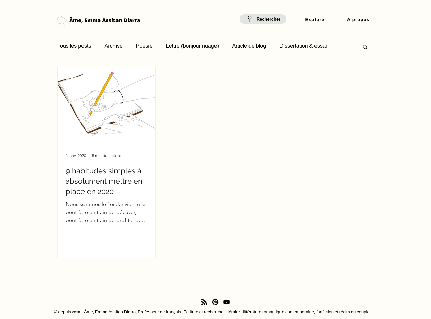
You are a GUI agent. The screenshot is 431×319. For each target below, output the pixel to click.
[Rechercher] (263, 19)
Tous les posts (74, 46)
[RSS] (204, 302)
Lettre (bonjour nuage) (192, 46)
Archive (114, 46)
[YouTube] (226, 302)
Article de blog (249, 46)
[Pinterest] (215, 302)
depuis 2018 (69, 312)
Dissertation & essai (303, 46)
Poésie (144, 46)
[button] (315, 19)
